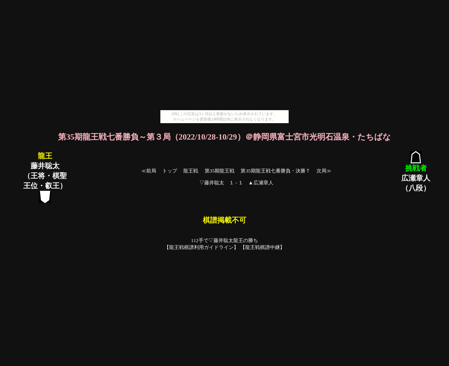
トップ (169, 171)
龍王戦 (190, 171)
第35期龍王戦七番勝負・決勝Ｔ (275, 171)
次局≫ (324, 171)
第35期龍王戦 (219, 171)
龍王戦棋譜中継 (262, 247)
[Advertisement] (224, 56)
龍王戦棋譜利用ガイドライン (201, 247)
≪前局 (148, 171)
